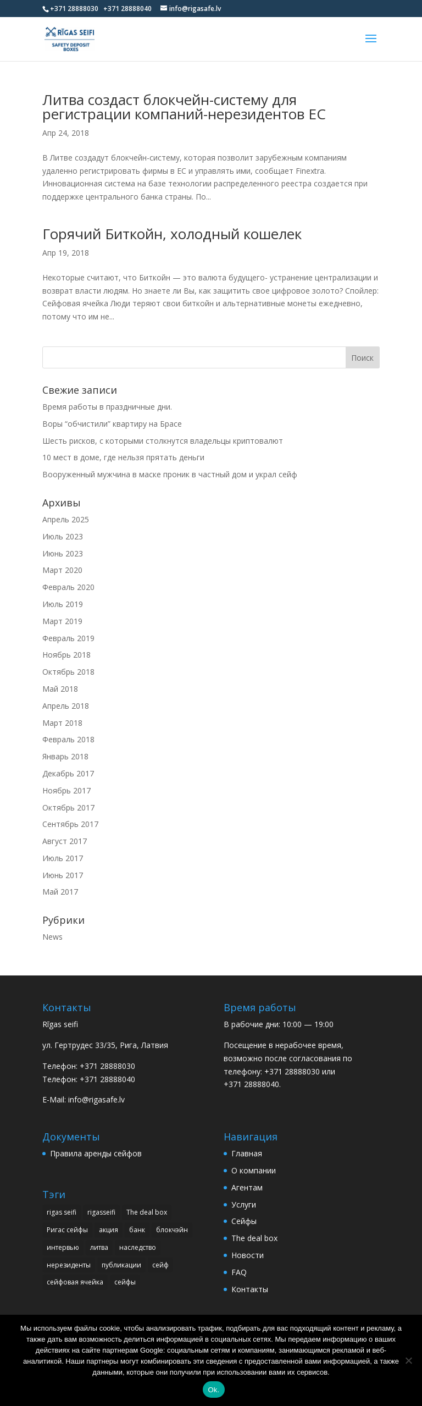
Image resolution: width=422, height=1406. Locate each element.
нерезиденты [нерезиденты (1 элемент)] (69, 1265)
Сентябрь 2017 (70, 824)
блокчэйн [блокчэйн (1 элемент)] (172, 1229)
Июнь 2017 (62, 875)
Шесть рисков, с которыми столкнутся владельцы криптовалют (162, 440)
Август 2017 (64, 841)
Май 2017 (60, 891)
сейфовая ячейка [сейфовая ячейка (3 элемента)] (75, 1282)
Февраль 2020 (68, 587)
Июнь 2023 (62, 553)
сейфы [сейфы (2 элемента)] (125, 1282)
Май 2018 (60, 688)
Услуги (243, 1204)
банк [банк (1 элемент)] (137, 1229)
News (52, 936)
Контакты (249, 1289)
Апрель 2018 (65, 706)
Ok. (214, 1390)
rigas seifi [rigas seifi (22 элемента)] (61, 1212)
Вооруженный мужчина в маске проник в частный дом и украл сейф (169, 474)
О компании (253, 1170)
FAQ (239, 1272)
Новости (247, 1255)
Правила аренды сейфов (96, 1153)
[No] (408, 1360)
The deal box (254, 1238)
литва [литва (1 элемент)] (99, 1247)
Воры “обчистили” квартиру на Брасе (112, 423)
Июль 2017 (62, 858)
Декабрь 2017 (68, 773)
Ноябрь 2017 (66, 790)
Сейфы (244, 1221)
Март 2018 (62, 723)
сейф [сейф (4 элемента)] (160, 1265)
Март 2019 (62, 621)
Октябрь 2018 (68, 671)
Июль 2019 (62, 604)
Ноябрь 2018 (66, 654)
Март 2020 (62, 570)
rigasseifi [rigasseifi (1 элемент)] (101, 1212)
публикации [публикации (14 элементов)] (121, 1265)
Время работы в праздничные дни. (107, 406)
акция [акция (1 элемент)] (108, 1229)
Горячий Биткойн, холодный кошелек (172, 234)
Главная (246, 1153)
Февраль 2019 (68, 638)
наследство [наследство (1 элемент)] (137, 1247)
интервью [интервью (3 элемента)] (63, 1247)
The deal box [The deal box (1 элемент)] (146, 1212)
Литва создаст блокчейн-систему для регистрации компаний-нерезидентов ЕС (184, 107)
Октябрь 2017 (68, 807)
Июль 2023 (62, 536)
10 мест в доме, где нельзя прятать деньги (123, 457)
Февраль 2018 (68, 739)
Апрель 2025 (65, 519)
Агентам (247, 1187)
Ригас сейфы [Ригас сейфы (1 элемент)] (67, 1229)
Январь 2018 (65, 756)
